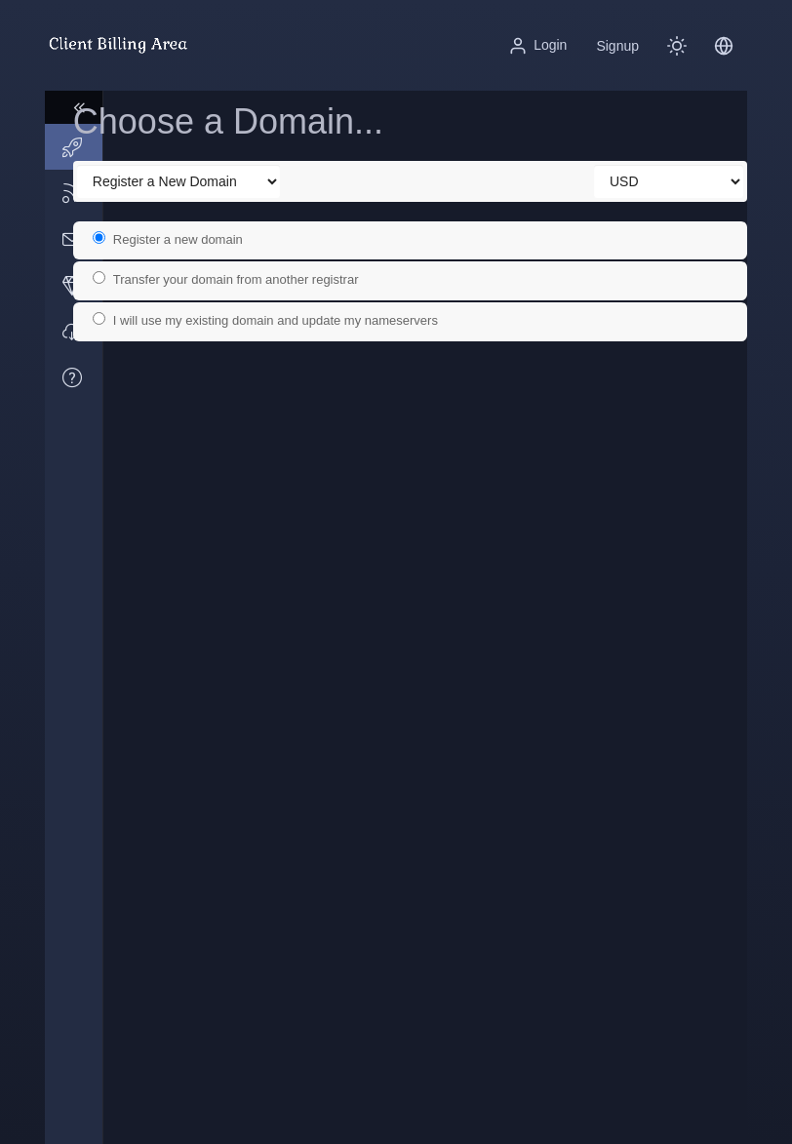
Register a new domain (198, 239)
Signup (617, 46)
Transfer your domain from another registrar (256, 279)
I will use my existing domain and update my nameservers (295, 320)
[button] (723, 45)
